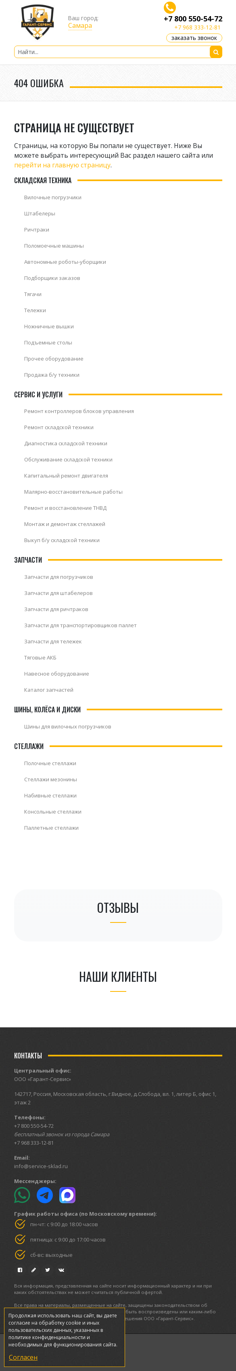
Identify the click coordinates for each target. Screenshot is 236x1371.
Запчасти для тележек (53, 641)
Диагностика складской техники (65, 443)
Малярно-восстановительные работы (73, 491)
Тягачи (33, 294)
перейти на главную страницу (62, 165)
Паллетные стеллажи (51, 827)
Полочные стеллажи (50, 763)
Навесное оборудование (56, 673)
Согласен (23, 1357)
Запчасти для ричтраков (56, 609)
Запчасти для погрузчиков (58, 576)
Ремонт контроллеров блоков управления (79, 411)
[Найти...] (118, 52)
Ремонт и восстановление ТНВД (65, 507)
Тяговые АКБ (40, 657)
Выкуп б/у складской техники (62, 540)
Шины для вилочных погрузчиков (67, 726)
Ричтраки (36, 229)
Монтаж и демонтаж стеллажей (64, 524)
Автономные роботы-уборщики (65, 261)
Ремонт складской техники (59, 427)
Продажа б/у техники (51, 374)
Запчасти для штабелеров (58, 593)
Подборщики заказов (52, 278)
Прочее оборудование (54, 358)
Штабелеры (39, 213)
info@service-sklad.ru (41, 1166)
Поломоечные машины (54, 245)
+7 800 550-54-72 (193, 18)
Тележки (35, 310)
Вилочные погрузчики (52, 197)
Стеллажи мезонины (50, 779)
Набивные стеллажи (50, 795)
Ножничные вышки (49, 326)
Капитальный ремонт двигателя (66, 475)
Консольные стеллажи (52, 811)
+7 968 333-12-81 (197, 27)
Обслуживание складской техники (68, 459)
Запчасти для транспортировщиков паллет (80, 625)
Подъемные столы (48, 342)
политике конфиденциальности (47, 1337)
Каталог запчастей (48, 689)
